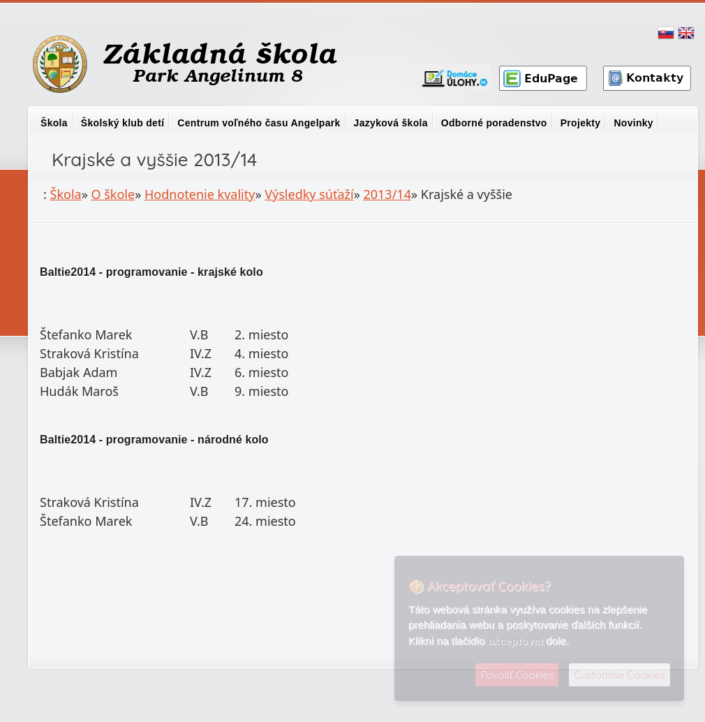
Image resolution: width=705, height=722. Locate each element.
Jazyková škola (391, 122)
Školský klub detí (122, 122)
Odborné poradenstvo (494, 122)
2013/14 (386, 194)
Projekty (581, 122)
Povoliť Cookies (517, 675)
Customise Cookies (619, 675)
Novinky (633, 122)
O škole (113, 194)
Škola (54, 122)
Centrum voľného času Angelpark (258, 122)
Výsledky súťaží (309, 194)
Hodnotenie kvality (199, 194)
